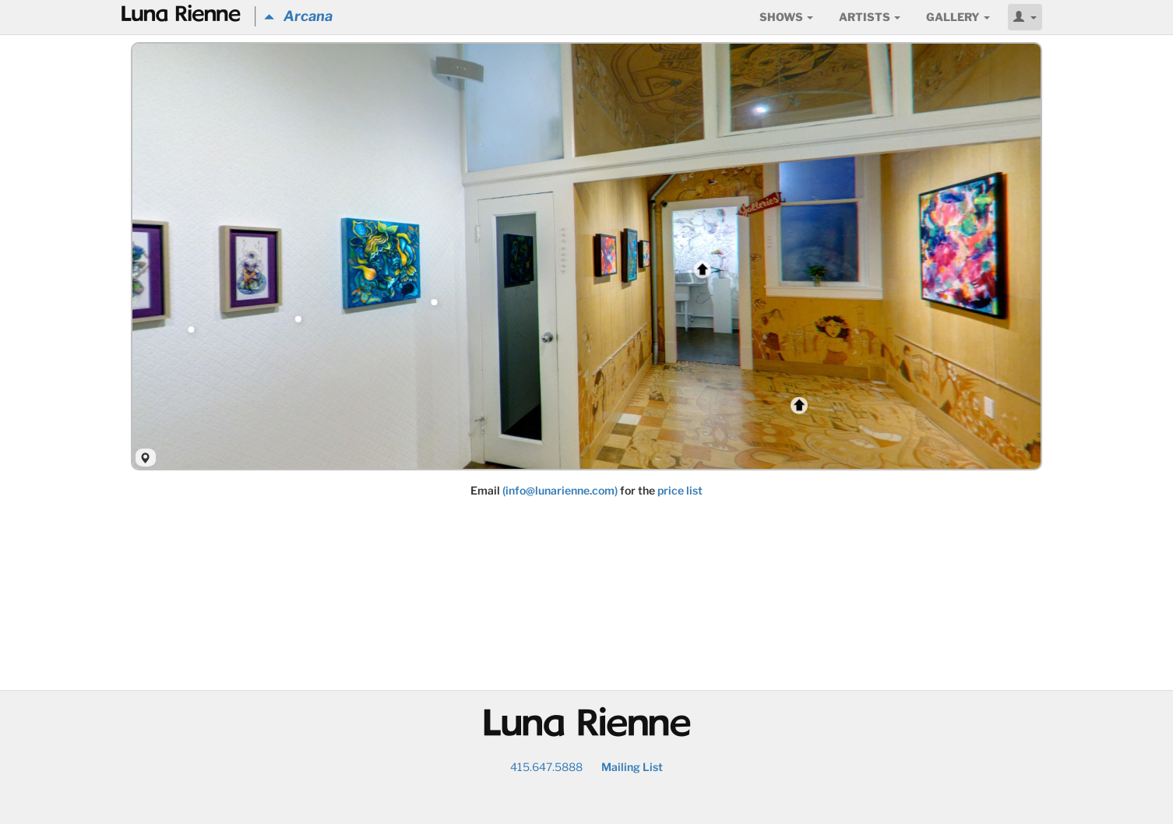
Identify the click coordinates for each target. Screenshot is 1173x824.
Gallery (958, 16)
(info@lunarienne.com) (560, 490)
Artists (869, 16)
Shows (786, 16)
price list (680, 490)
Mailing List (632, 766)
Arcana (298, 16)
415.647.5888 (546, 766)
